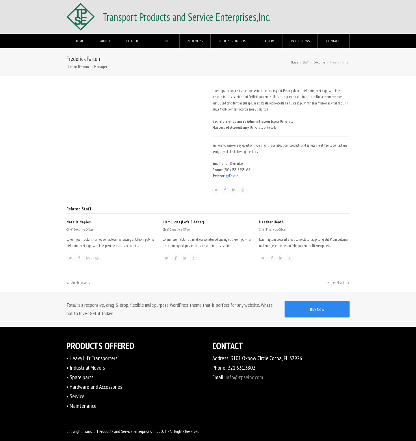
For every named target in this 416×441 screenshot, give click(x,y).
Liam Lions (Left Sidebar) (183, 222)
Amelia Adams (78, 282)
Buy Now (317, 309)
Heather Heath (271, 222)
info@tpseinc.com (244, 377)
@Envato (232, 175)
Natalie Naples (78, 222)
